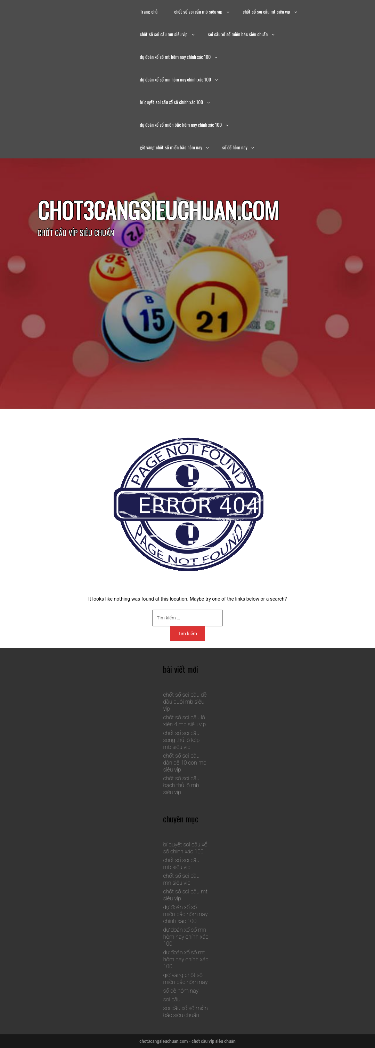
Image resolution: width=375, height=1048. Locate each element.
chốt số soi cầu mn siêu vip (164, 34)
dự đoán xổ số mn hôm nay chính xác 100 (175, 79)
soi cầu (171, 999)
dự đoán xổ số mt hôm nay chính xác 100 (175, 56)
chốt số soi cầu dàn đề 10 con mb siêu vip (184, 762)
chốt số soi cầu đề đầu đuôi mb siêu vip (184, 701)
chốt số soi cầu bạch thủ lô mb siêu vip (181, 785)
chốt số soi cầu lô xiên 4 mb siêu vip (184, 721)
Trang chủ (148, 11)
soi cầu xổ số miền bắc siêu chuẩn (238, 34)
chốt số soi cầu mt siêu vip (266, 11)
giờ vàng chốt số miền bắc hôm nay (171, 147)
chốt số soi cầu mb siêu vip (198, 11)
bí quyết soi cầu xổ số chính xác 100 (171, 101)
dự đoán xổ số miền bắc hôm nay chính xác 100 (181, 124)
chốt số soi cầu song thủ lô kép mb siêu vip (181, 740)
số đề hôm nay (234, 147)
